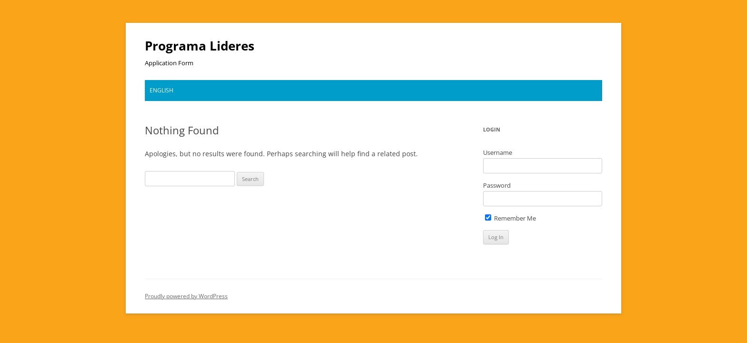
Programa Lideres (199, 45)
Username (497, 152)
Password (497, 185)
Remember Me (510, 218)
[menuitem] (161, 90)
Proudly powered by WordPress (186, 296)
